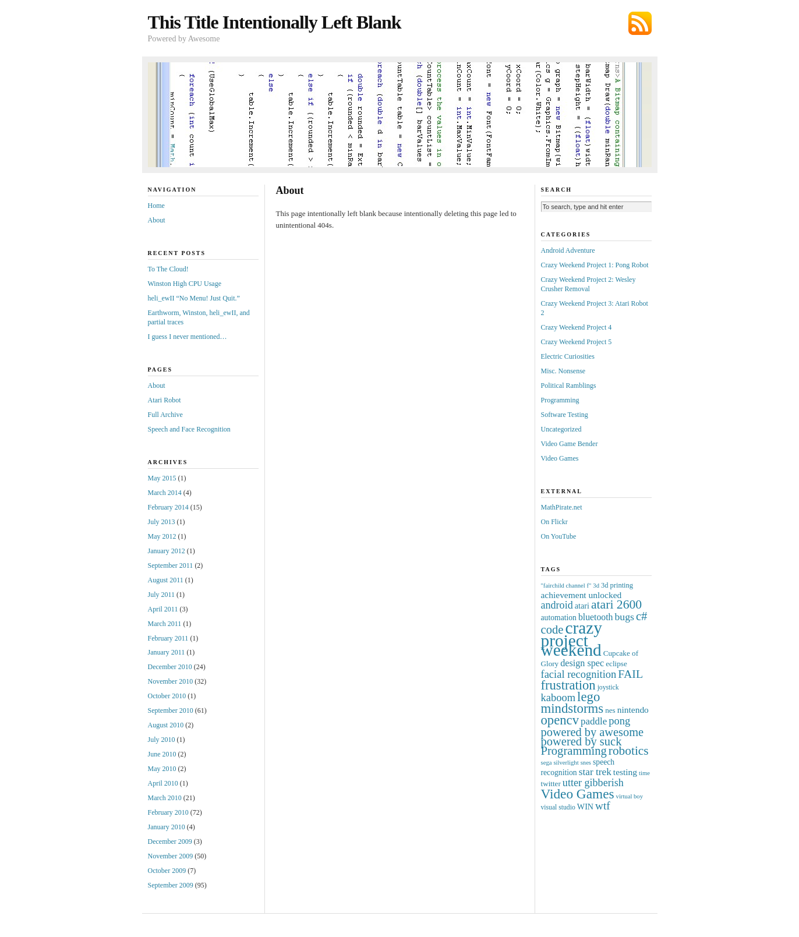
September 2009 (170, 885)
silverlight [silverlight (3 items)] (565, 762)
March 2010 (165, 798)
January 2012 (166, 551)
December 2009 (170, 841)
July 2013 (161, 522)
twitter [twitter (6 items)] (551, 783)
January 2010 (166, 827)
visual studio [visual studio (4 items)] (558, 807)
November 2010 (170, 681)
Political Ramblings (568, 385)
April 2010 (163, 783)
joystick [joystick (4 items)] (608, 687)
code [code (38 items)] (552, 629)
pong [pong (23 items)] (619, 721)
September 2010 (170, 710)
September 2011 (170, 565)
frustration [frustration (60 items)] (568, 685)
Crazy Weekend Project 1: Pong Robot (595, 265)
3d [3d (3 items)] (596, 585)
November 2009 (170, 856)
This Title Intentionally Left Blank (274, 22)
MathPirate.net (561, 507)
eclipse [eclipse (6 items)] (616, 663)
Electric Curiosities (568, 356)
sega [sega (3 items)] (546, 762)
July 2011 (161, 595)
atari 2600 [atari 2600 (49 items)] (616, 604)
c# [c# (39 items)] (642, 616)
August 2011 (165, 580)
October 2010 (167, 696)
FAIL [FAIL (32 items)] (630, 673)
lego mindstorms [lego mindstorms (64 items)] (572, 703)
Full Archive (165, 415)
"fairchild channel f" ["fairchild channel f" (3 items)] (566, 585)
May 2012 (162, 536)
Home (156, 205)
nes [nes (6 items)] (610, 710)
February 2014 (168, 507)
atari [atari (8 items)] (582, 605)
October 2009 (167, 871)
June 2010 (162, 754)
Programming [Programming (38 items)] (574, 750)
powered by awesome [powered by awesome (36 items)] (592, 732)
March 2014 (165, 493)
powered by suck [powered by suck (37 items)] (581, 741)
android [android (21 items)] (557, 605)
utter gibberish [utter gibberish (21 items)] (593, 783)
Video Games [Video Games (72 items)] (577, 793)
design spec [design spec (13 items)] (582, 663)
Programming (560, 400)
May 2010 (162, 769)
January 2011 (166, 652)
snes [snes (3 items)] (586, 762)
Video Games (560, 458)
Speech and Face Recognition (189, 429)
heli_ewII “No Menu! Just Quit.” (194, 298)
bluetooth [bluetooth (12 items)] (595, 617)
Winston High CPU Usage (185, 284)
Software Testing (564, 415)
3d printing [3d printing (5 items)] (617, 585)
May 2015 (162, 478)
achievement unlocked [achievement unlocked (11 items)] (581, 595)
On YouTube (559, 536)
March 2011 (165, 624)
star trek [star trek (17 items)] (595, 771)
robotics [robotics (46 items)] (629, 751)
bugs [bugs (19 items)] (624, 617)
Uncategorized (561, 429)
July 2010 (161, 740)
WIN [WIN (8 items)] (585, 806)
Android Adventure (568, 250)
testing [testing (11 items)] (625, 772)
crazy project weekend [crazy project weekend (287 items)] (571, 639)
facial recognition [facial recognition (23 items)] (579, 674)
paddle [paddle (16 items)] (594, 721)
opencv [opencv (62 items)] (560, 720)
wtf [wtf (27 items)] (602, 806)
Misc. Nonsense (563, 371)
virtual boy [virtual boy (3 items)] (629, 796)
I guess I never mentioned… (187, 337)
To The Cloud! (168, 269)
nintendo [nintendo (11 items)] (633, 710)
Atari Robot (164, 400)
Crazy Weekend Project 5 (576, 342)
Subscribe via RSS (640, 23)
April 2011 (163, 609)
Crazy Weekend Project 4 (576, 327)
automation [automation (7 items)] (559, 617)
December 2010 (170, 667)
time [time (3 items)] (644, 773)
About (156, 220)
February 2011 (168, 638)
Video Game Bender (569, 444)
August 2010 (166, 725)
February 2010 (168, 812)
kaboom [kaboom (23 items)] (558, 697)
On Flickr (554, 522)
